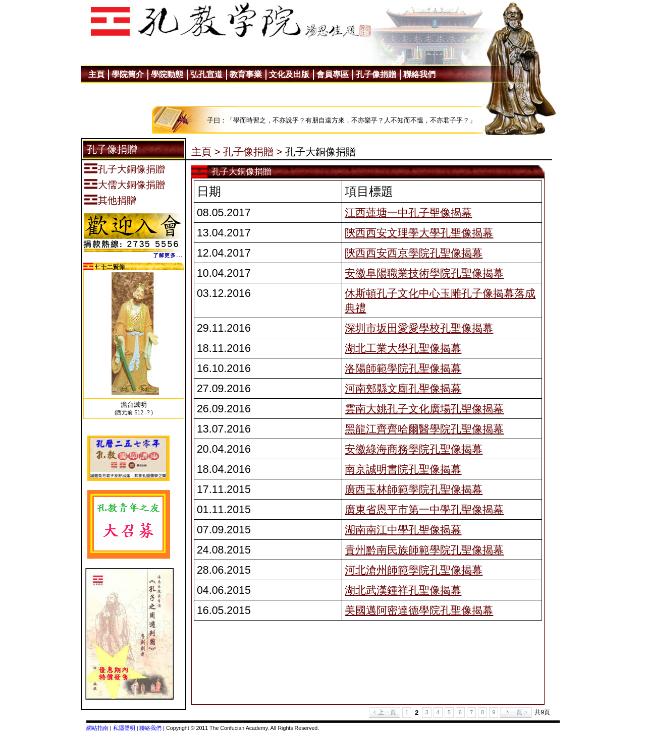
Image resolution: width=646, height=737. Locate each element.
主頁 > (205, 151)
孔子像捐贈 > (252, 151)
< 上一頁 (384, 712)
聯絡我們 (150, 728)
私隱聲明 (124, 728)
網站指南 (97, 728)
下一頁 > (515, 712)
